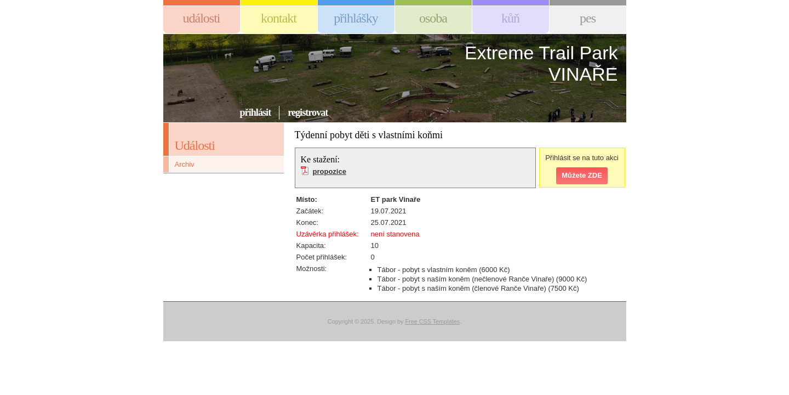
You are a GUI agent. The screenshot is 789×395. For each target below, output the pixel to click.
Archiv (185, 164)
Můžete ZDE (582, 175)
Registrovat (308, 112)
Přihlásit (255, 112)
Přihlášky (356, 18)
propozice (329, 171)
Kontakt (278, 18)
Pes (588, 18)
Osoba (433, 18)
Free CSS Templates (432, 321)
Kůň (510, 18)
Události (201, 18)
